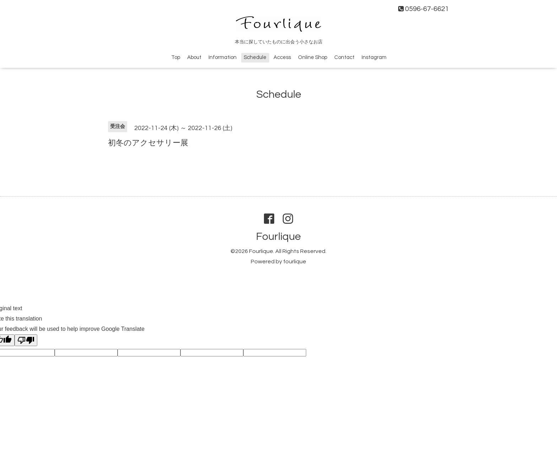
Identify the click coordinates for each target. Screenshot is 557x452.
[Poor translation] (26, 340)
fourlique (294, 261)
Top (175, 57)
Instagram (374, 57)
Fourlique (278, 236)
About (194, 57)
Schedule (255, 57)
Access (282, 57)
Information (223, 57)
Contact (344, 57)
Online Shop (312, 57)
